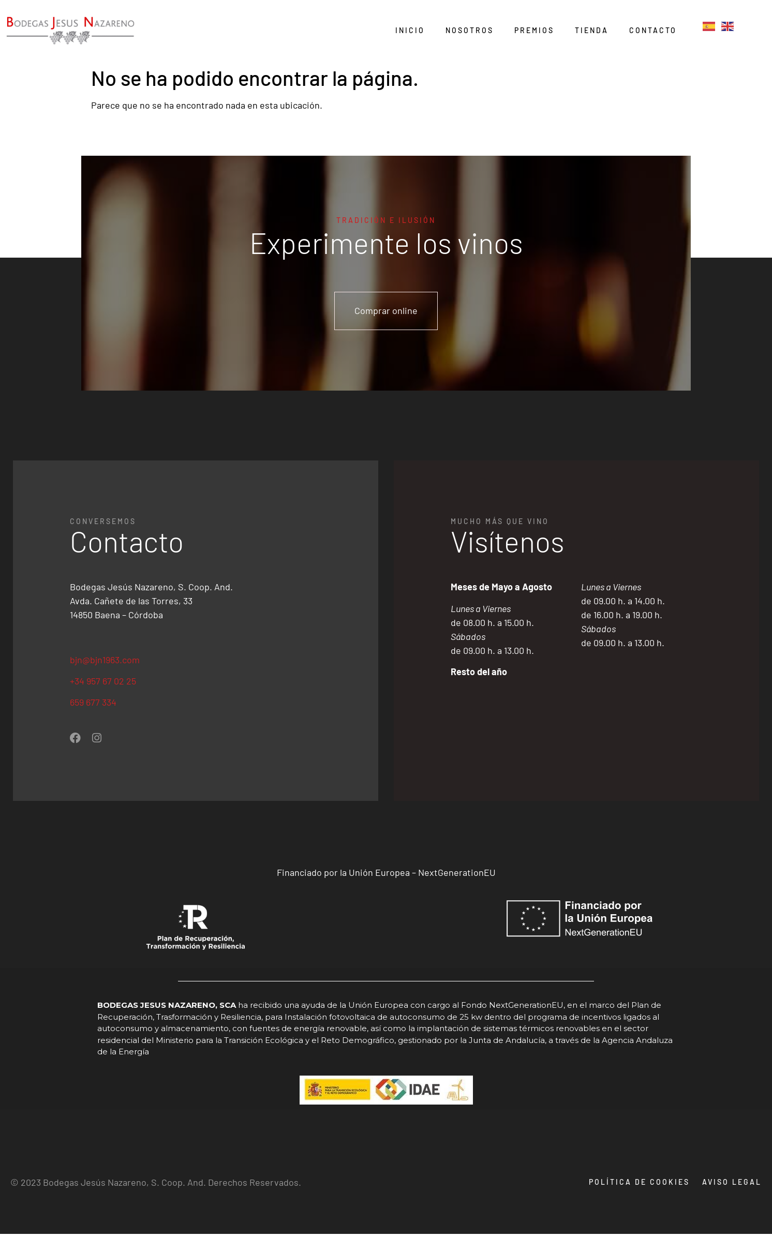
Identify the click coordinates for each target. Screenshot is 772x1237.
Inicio (410, 30)
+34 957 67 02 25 (103, 684)
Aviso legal (732, 1185)
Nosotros (470, 30)
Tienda (591, 30)
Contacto (653, 30)
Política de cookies (636, 1185)
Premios (534, 30)
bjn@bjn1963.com (105, 662)
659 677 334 (93, 705)
